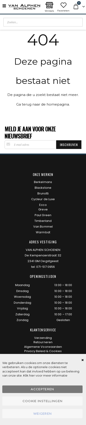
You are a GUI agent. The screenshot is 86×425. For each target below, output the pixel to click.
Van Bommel (43, 226)
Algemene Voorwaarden (43, 347)
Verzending (43, 338)
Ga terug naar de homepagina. (43, 104)
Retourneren (43, 342)
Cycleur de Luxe (43, 199)
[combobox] (43, 22)
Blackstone (43, 188)
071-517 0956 (45, 267)
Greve (42, 209)
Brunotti (43, 193)
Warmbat (43, 232)
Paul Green (43, 215)
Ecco (43, 205)
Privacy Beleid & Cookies (43, 351)
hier (32, 375)
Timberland (43, 221)
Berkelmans (43, 182)
